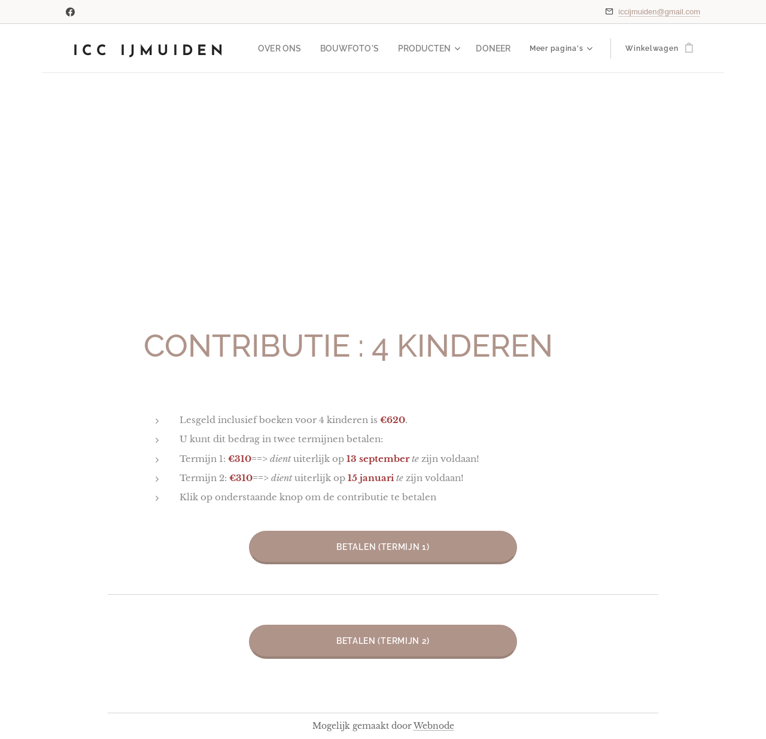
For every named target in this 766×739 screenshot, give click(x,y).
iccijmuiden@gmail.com (659, 11)
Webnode (434, 725)
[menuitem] (298, 48)
